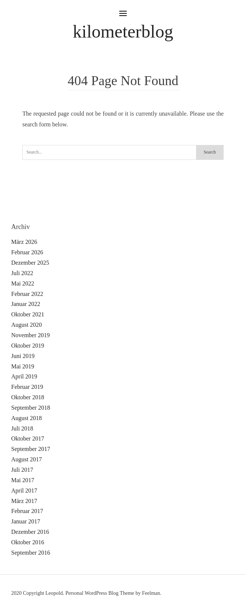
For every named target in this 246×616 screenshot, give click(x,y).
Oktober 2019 (27, 345)
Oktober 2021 (27, 314)
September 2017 (30, 449)
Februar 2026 (27, 252)
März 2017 (24, 501)
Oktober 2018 (27, 397)
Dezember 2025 (30, 262)
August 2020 (26, 325)
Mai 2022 (22, 283)
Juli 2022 (22, 273)
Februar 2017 (27, 511)
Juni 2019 (23, 356)
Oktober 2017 (27, 438)
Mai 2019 (22, 366)
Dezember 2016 (30, 532)
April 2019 (24, 376)
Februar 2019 (27, 387)
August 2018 (26, 418)
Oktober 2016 (27, 542)
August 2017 (26, 459)
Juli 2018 (22, 428)
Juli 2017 (22, 470)
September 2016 (30, 552)
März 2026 (24, 242)
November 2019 (30, 335)
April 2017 (24, 490)
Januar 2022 (25, 304)
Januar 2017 (25, 521)
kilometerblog (123, 31)
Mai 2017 (22, 480)
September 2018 (30, 407)
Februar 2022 (27, 294)
